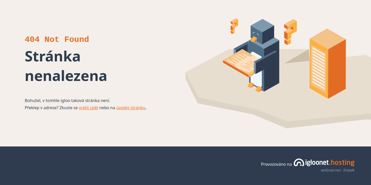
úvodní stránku (130, 107)
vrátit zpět (88, 107)
